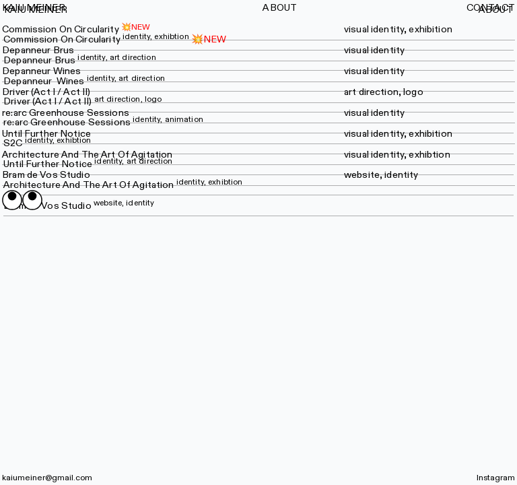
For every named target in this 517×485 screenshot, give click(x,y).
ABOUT (496, 9)
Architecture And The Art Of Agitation (87, 154)
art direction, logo (383, 92)
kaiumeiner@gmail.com (47, 477)
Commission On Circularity (60, 29)
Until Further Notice (46, 133)
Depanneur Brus (38, 50)
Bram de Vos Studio (46, 174)
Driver (15, 92)
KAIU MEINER (35, 9)
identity (388, 112)
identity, (389, 154)
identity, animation (168, 119)
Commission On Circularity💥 (103, 39)
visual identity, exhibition (398, 29)
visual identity (374, 50)
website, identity (381, 174)
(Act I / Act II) (60, 92)
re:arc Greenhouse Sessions (65, 112)
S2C (47, 143)
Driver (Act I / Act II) (82, 101)
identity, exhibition (411, 133)
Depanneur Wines (41, 71)
